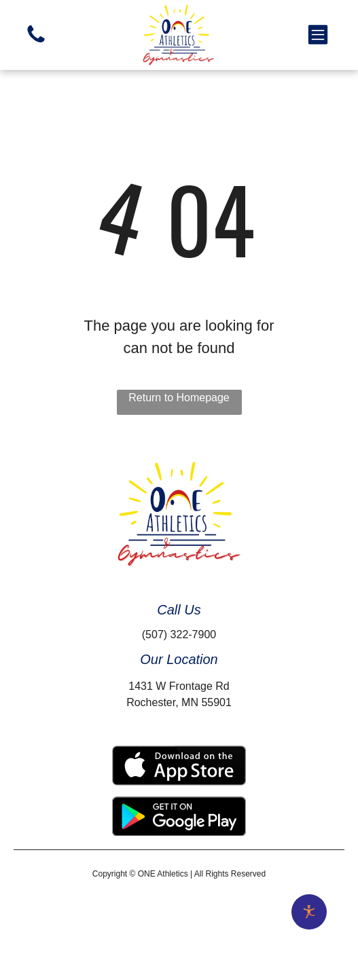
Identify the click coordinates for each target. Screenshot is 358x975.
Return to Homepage (179, 397)
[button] (318, 34)
